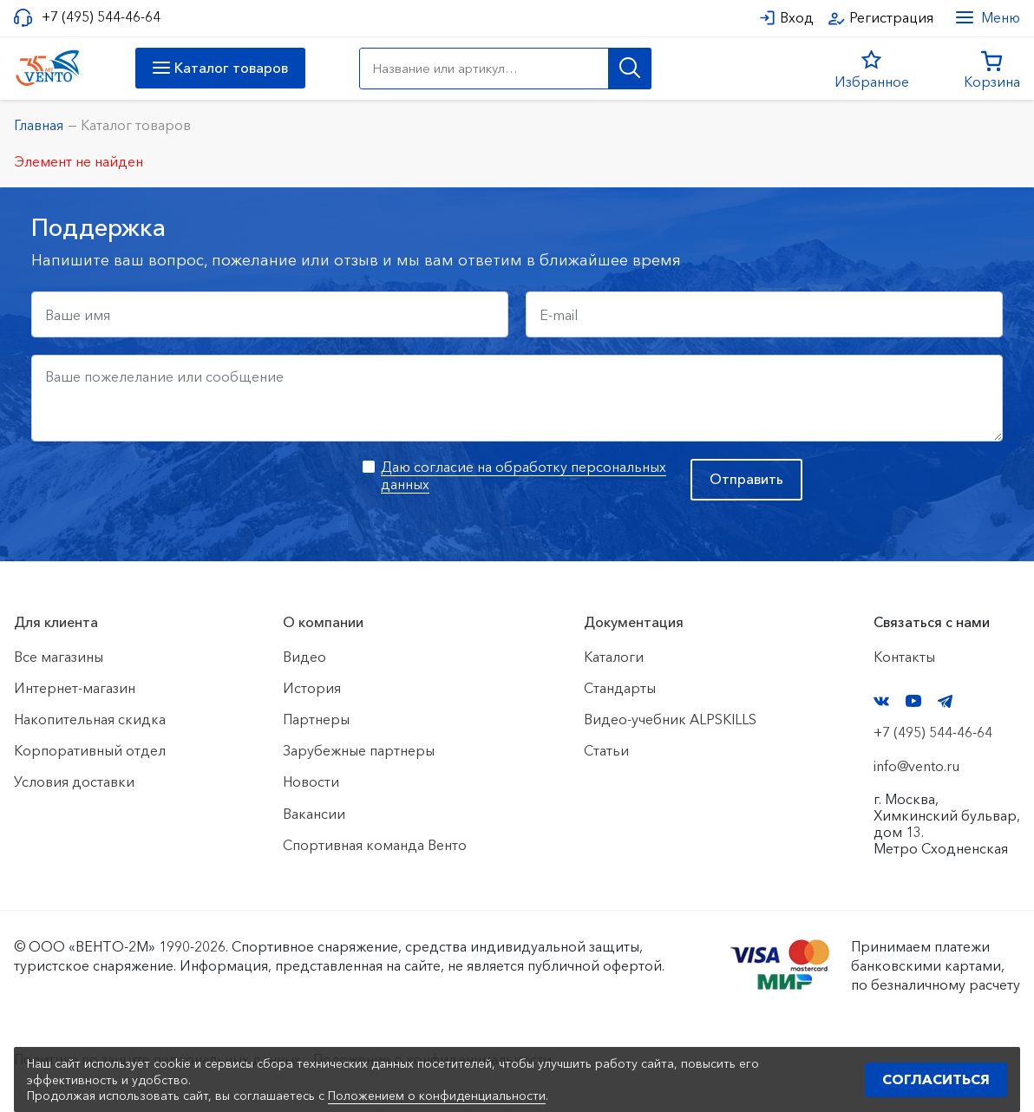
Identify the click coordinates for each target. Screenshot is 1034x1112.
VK (881, 701)
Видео (304, 656)
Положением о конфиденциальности (437, 1095)
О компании (323, 622)
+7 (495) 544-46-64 (101, 17)
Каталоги (614, 656)
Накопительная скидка (90, 719)
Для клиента (56, 622)
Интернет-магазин (74, 688)
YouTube (913, 701)
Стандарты (620, 688)
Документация (634, 622)
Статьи (606, 750)
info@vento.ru (916, 766)
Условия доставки (74, 781)
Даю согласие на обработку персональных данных (523, 475)
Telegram (945, 701)
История (312, 688)
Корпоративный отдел (90, 750)
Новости (311, 781)
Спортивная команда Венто (375, 845)
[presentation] (163, 493)
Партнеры (316, 719)
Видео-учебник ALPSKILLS (670, 719)
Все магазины (58, 656)
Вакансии (314, 813)
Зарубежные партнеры (359, 750)
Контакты (904, 656)
